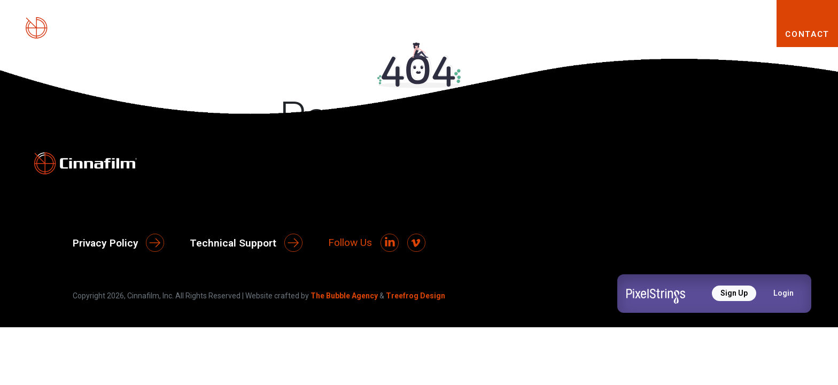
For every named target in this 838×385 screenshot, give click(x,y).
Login (783, 293)
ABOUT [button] (468, 33)
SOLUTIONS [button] (632, 33)
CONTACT (807, 34)
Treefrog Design (415, 295)
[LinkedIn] (390, 243)
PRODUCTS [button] (544, 33)
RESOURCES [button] (722, 33)
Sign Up (734, 293)
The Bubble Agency (344, 295)
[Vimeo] (416, 243)
